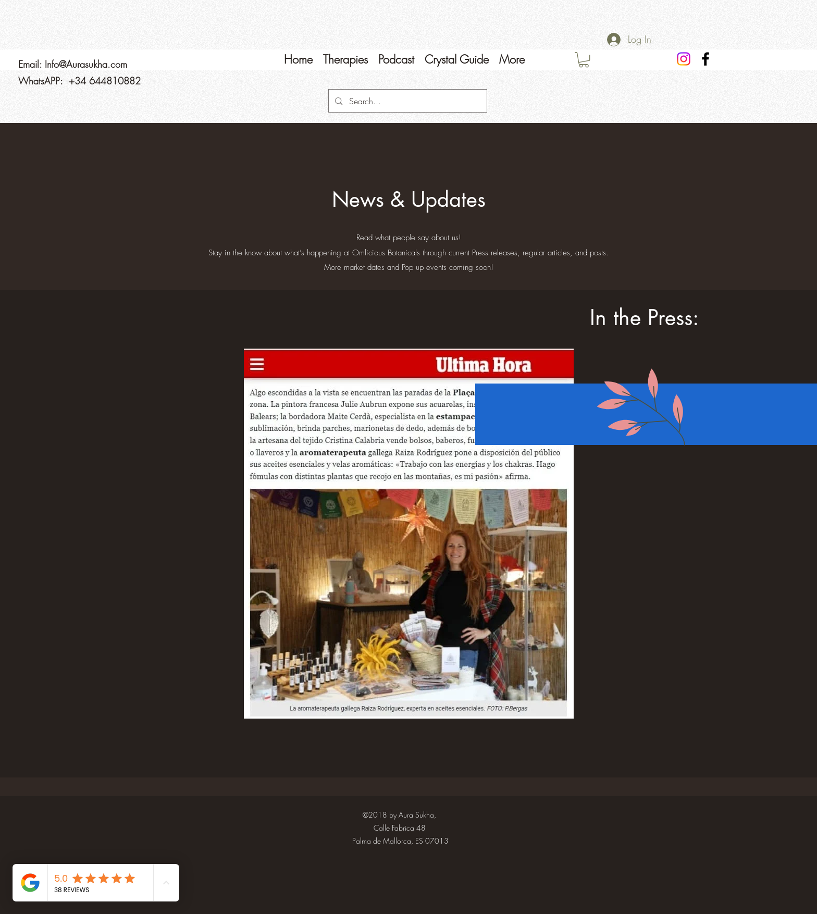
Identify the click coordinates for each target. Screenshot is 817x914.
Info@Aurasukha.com (86, 64)
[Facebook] (705, 59)
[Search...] (407, 101)
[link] (584, 59)
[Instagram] (683, 59)
